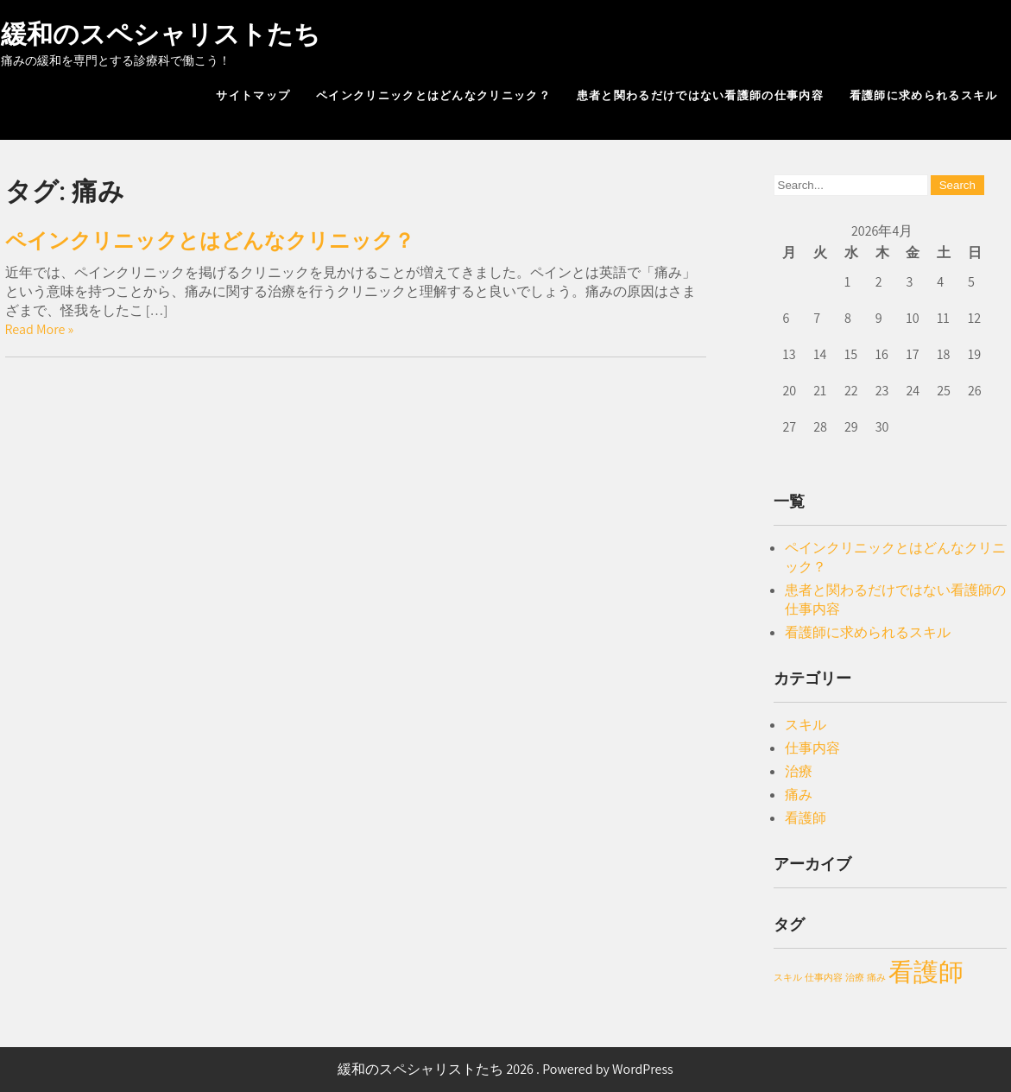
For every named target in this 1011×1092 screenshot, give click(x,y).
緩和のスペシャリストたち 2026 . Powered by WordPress (505, 1069)
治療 (798, 771)
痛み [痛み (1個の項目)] (876, 977)
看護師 (805, 818)
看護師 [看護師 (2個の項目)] (926, 971)
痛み (798, 795)
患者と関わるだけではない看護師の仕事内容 (700, 95)
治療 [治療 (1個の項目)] (854, 977)
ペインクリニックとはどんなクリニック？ (433, 95)
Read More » (39, 329)
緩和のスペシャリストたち (160, 34)
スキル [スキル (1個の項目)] (788, 977)
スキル (805, 725)
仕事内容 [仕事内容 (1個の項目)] (824, 977)
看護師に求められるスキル (924, 95)
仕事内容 (812, 748)
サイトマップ (253, 95)
